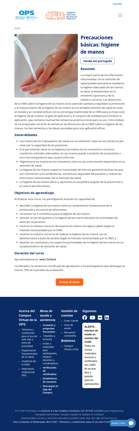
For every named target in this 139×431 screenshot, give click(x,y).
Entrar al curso (69, 282)
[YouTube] (92, 317)
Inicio (17, 28)
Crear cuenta (71, 320)
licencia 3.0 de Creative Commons (61, 410)
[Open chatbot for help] (120, 423)
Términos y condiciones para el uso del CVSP (84, 422)
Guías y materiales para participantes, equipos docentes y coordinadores (50, 353)
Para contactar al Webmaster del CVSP (35, 422)
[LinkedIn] (107, 317)
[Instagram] (100, 317)
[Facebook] (84, 317)
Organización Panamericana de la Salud (29, 353)
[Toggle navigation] (120, 15)
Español (117, 4)
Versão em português (97, 61)
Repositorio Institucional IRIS (28, 372)
